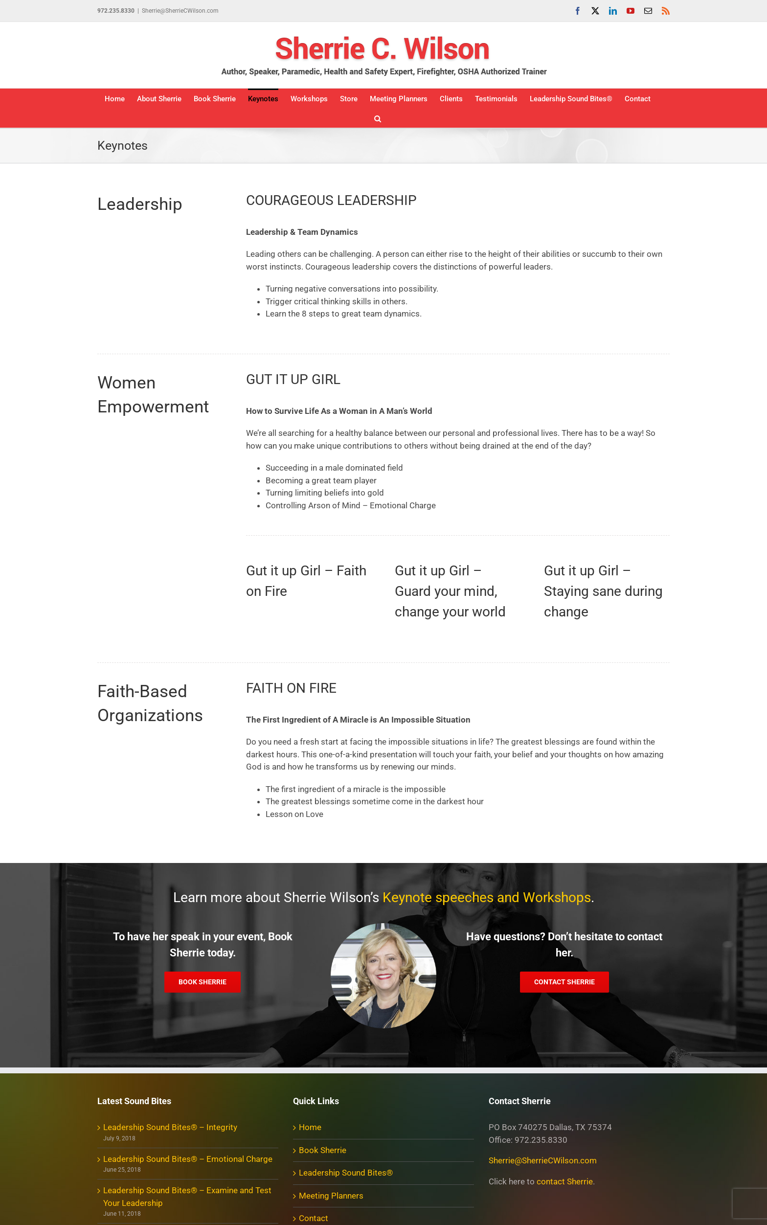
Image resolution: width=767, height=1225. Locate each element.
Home (310, 1127)
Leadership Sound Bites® (346, 1173)
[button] (377, 118)
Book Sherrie (322, 1150)
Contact (313, 1218)
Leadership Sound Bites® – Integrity (170, 1127)
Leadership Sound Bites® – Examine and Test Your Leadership (187, 1196)
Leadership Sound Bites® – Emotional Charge (187, 1159)
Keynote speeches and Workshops (487, 897)
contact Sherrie (565, 1181)
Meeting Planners (331, 1196)
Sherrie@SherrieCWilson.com (180, 10)
